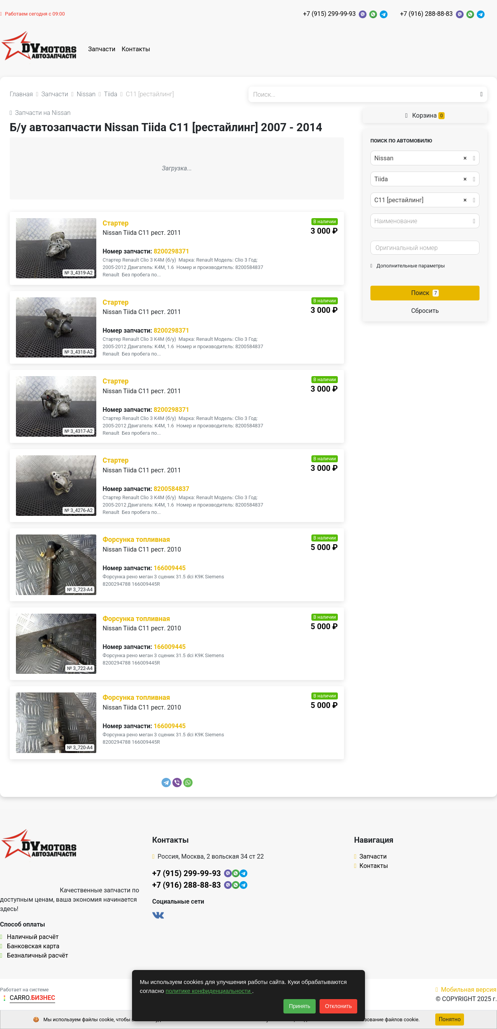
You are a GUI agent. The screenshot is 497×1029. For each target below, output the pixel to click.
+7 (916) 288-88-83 (426, 13)
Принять (299, 1006)
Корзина (425, 115)
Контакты (136, 49)
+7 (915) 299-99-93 (329, 13)
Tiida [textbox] (420, 179)
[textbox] (422, 221)
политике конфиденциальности (209, 990)
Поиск (425, 293)
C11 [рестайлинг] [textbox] (420, 200)
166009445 (170, 568)
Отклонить (338, 1006)
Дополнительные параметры (407, 266)
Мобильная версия (466, 989)
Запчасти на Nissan (40, 112)
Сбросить (425, 310)
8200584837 (171, 489)
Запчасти (101, 49)
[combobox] (425, 158)
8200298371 (171, 251)
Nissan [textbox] (420, 158)
